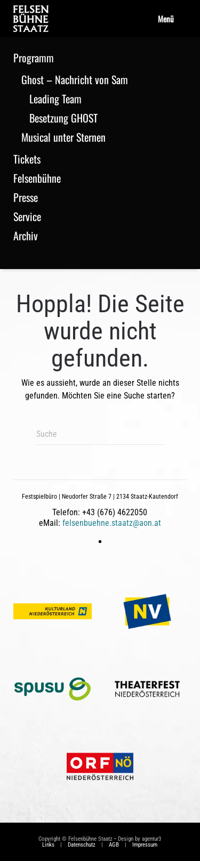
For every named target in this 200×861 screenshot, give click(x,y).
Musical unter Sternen (63, 137)
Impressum (144, 844)
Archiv (25, 235)
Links (48, 844)
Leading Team (55, 99)
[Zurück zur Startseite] (31, 18)
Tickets (27, 159)
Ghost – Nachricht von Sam (74, 79)
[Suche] (100, 434)
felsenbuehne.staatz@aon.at (111, 523)
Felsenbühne (37, 178)
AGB (114, 844)
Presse (25, 197)
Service (27, 216)
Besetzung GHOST (63, 118)
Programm (33, 58)
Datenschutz (81, 844)
